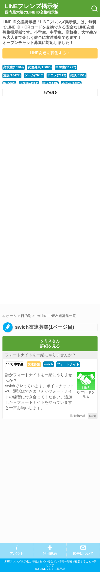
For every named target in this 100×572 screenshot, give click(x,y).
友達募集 (33, 364)
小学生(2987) (71, 83)
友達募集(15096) (40, 67)
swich (48, 364)
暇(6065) (9, 83)
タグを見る (50, 92)
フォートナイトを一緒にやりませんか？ (40, 355)
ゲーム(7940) (34, 75)
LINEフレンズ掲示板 (31, 9)
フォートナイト (68, 364)
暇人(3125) (50, 83)
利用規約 (50, 554)
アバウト (16, 554)
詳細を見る (50, 346)
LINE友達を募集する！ (50, 53)
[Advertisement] (50, 152)
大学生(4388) (28, 83)
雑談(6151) (78, 75)
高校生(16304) (13, 67)
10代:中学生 (14, 364)
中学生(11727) (65, 67)
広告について (83, 554)
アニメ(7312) (56, 75)
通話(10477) (12, 75)
